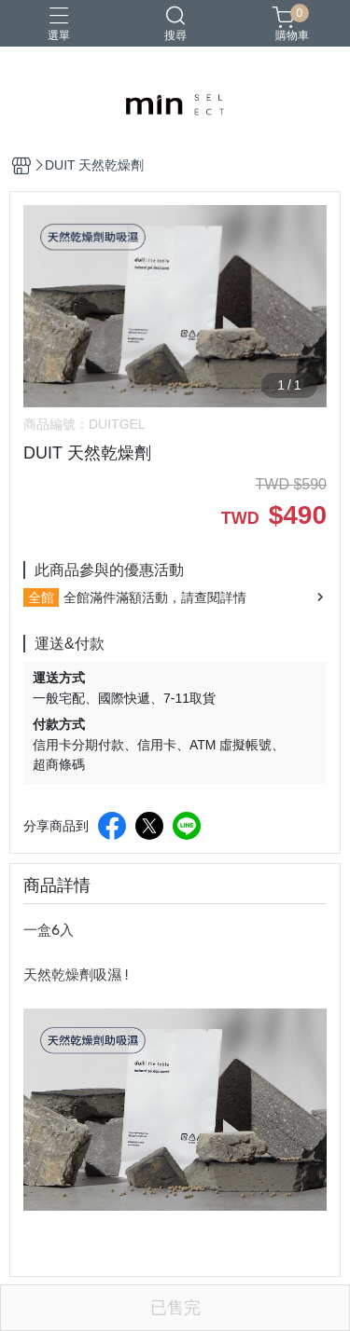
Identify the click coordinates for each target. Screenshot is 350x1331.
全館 (41, 597)
